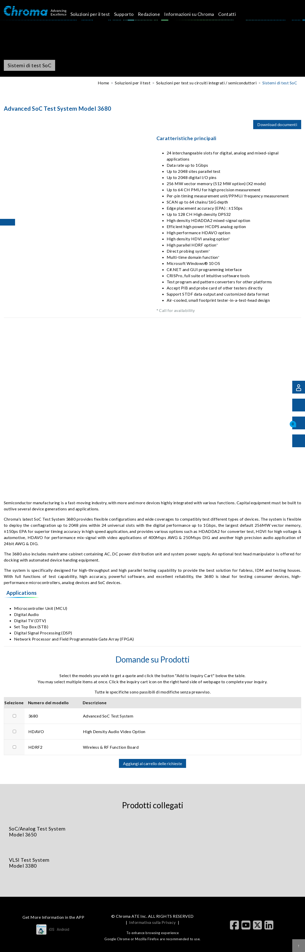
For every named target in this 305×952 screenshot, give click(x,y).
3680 (33, 715)
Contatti (233, 14)
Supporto (130, 14)
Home (103, 82)
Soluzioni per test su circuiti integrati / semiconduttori (206, 82)
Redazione (154, 14)
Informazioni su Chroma (195, 14)
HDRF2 (35, 747)
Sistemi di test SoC (279, 82)
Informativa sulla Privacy (152, 922)
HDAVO (36, 731)
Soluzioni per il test (96, 14)
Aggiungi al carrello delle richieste (152, 763)
